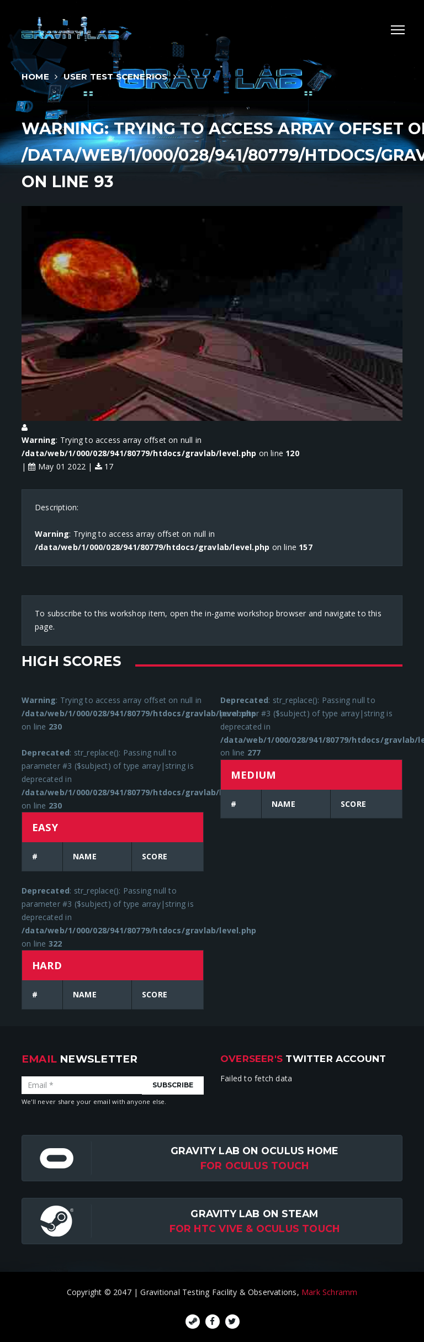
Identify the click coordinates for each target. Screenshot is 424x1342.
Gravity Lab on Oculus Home (254, 1150)
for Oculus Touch (254, 1165)
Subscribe (172, 1085)
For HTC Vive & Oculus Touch (254, 1228)
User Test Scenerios (115, 76)
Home (35, 76)
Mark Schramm (329, 1292)
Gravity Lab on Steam (254, 1213)
